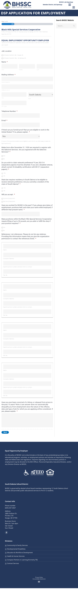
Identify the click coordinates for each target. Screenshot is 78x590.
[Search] (73, 25)
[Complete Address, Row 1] (27, 255)
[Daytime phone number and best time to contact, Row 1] (27, 263)
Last (38, 69)
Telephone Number (9, 111)
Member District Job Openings (52, 4)
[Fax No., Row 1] (27, 271)
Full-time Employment (9, 198)
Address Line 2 (6, 90)
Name (5, 62)
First (3, 69)
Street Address (6, 82)
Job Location (6, 51)
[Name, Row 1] (27, 246)
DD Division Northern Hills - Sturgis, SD (13, 55)
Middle (21, 69)
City (3, 98)
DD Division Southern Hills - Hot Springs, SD (14, 58)
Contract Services (13, 565)
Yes (4, 156)
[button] (39, 583)
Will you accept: (8, 194)
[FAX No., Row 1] (27, 311)
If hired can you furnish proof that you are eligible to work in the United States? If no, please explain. (25, 131)
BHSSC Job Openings (66, 2)
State (29, 98)
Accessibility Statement (39, 581)
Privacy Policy (39, 579)
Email (4, 120)
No (4, 159)
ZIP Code (4, 106)
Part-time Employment (9, 201)
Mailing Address (8, 75)
